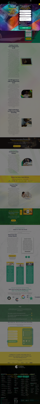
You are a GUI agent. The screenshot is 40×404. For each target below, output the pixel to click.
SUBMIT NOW (25, 27)
